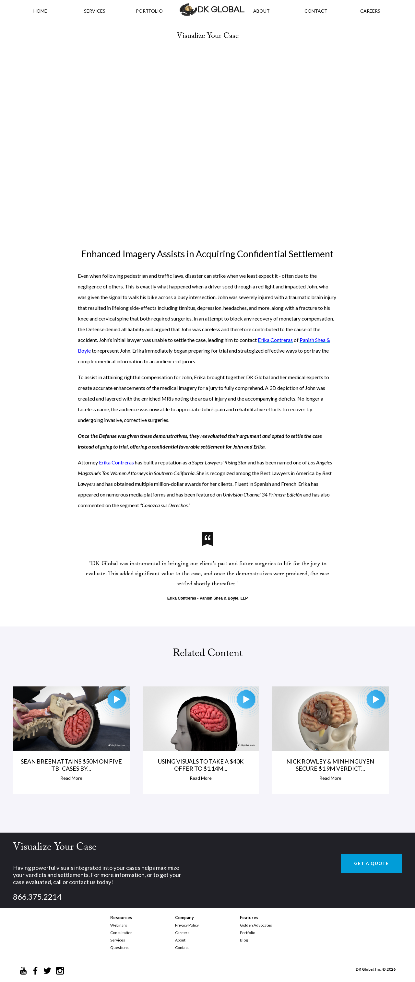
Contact (182, 947)
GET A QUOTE (371, 863)
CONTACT (315, 11)
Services (94, 11)
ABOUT (261, 11)
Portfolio (247, 932)
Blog (244, 940)
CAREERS (370, 11)
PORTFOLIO (149, 11)
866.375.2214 (37, 896)
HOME (40, 11)
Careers (182, 932)
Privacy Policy (187, 925)
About (180, 940)
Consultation (121, 932)
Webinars (118, 925)
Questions (119, 947)
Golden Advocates (256, 925)
